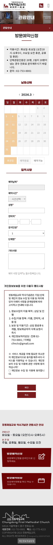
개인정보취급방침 (26, 540)
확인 (27, 388)
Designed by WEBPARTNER (39, 536)
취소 (27, 395)
